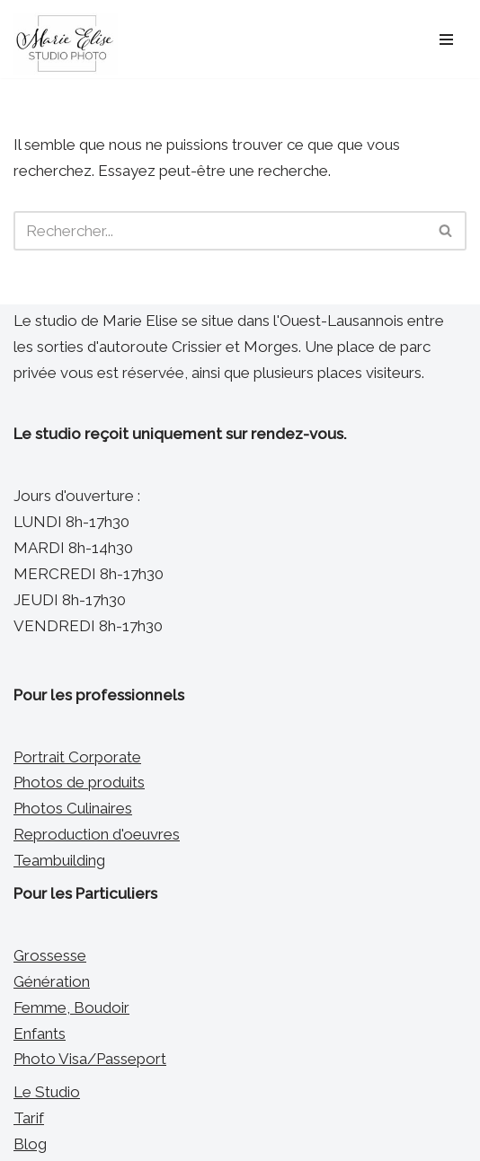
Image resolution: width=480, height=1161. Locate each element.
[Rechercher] (219, 231)
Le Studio (46, 1092)
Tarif (28, 1118)
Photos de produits (79, 782)
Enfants (39, 1033)
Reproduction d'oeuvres (96, 834)
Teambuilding (59, 860)
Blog (30, 1144)
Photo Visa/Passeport (89, 1059)
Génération (51, 981)
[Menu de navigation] (446, 39)
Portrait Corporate (77, 757)
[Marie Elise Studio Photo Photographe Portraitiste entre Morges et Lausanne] (65, 44)
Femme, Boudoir (71, 1007)
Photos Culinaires (72, 808)
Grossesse (49, 955)
